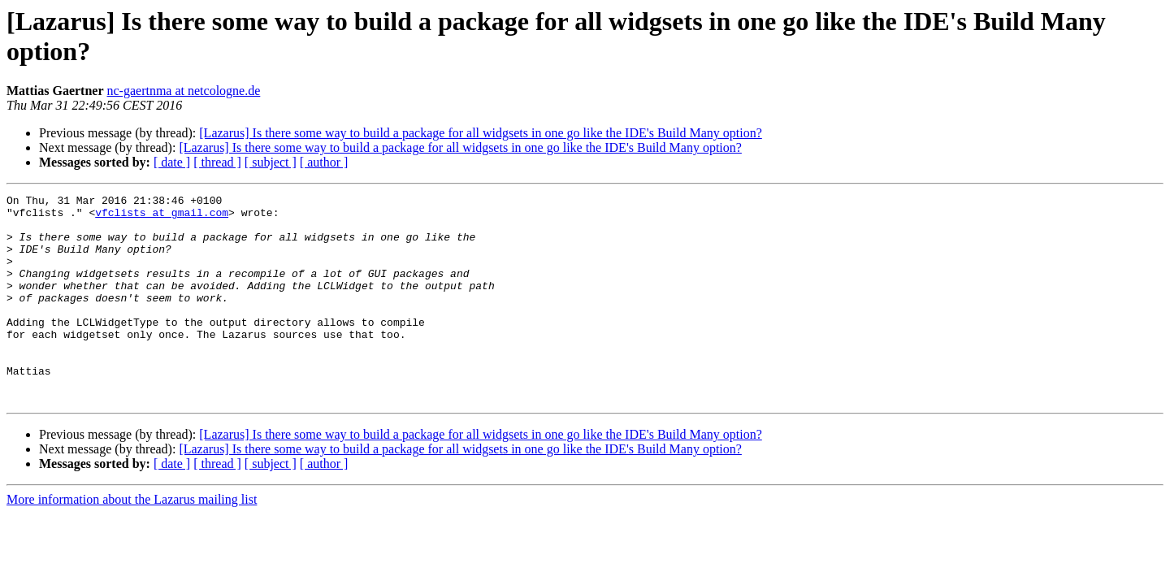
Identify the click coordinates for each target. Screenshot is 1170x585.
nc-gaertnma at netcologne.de (184, 91)
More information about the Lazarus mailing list (131, 541)
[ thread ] (217, 162)
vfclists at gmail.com (161, 217)
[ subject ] (271, 162)
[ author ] (324, 162)
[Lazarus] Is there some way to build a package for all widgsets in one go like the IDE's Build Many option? (480, 133)
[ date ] (172, 162)
